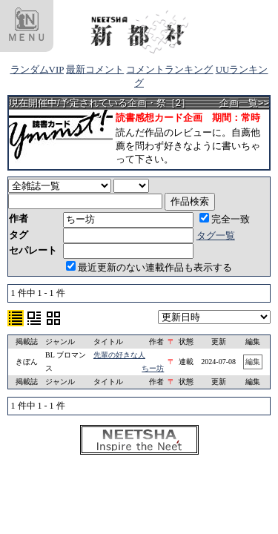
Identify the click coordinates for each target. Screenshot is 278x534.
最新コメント (95, 69)
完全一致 (224, 219)
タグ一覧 (215, 235)
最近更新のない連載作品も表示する (149, 267)
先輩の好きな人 (119, 355)
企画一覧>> (244, 102)
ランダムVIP (37, 69)
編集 (252, 361)
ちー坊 (153, 368)
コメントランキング (169, 69)
